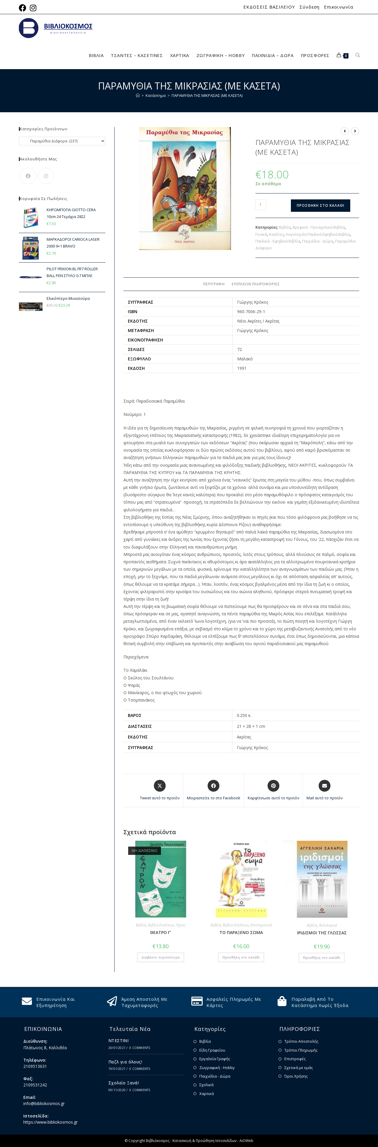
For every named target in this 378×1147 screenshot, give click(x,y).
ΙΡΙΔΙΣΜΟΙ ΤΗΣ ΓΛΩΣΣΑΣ (322, 933)
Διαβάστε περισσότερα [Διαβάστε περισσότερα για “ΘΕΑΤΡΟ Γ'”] (160, 957)
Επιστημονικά (261, 925)
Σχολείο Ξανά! (123, 1083)
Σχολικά (206, 1084)
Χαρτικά (206, 1093)
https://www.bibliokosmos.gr (50, 1122)
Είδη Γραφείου (212, 1050)
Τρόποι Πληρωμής (300, 1050)
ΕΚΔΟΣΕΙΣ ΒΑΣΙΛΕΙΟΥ (269, 7)
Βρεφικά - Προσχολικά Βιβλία (319, 227)
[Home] (138, 95)
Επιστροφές (295, 1058)
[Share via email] (325, 790)
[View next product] (355, 131)
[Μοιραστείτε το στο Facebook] (213, 790)
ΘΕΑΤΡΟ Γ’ (160, 932)
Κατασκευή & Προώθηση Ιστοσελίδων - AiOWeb (212, 1140)
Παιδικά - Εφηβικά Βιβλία (277, 241)
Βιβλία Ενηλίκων (161, 925)
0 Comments (139, 1048)
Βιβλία (285, 227)
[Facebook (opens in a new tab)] (23, 8)
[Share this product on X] (160, 790)
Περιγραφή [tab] (213, 284)
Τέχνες (180, 925)
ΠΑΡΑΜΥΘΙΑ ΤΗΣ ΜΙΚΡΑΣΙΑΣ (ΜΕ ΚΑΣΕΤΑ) (207, 95)
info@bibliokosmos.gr (44, 1103)
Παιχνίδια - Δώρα (317, 241)
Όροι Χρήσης (296, 1076)
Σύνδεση (309, 7)
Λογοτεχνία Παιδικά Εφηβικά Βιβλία (318, 234)
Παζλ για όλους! (125, 1062)
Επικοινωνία (338, 7)
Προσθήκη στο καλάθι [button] (241, 957)
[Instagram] (46, 176)
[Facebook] (28, 176)
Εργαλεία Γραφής (214, 1058)
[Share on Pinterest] (273, 790)
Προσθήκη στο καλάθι (320, 205)
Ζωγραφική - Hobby (217, 1067)
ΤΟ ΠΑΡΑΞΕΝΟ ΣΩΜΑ (241, 932)
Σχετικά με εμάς (298, 1067)
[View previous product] (344, 131)
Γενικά (261, 234)
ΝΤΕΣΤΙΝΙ (118, 1040)
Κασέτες (276, 234)
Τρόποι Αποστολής (301, 1041)
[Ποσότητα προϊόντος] (260, 204)
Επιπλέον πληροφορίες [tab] (256, 284)
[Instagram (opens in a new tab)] (33, 8)
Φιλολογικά (328, 925)
